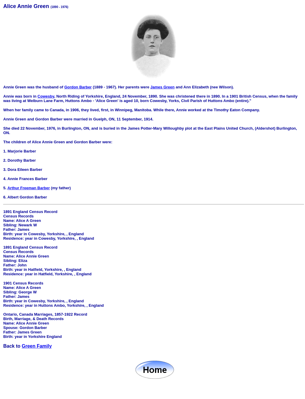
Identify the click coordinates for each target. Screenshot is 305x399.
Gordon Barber (78, 87)
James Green (162, 87)
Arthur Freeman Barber (28, 188)
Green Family (37, 346)
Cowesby (46, 96)
